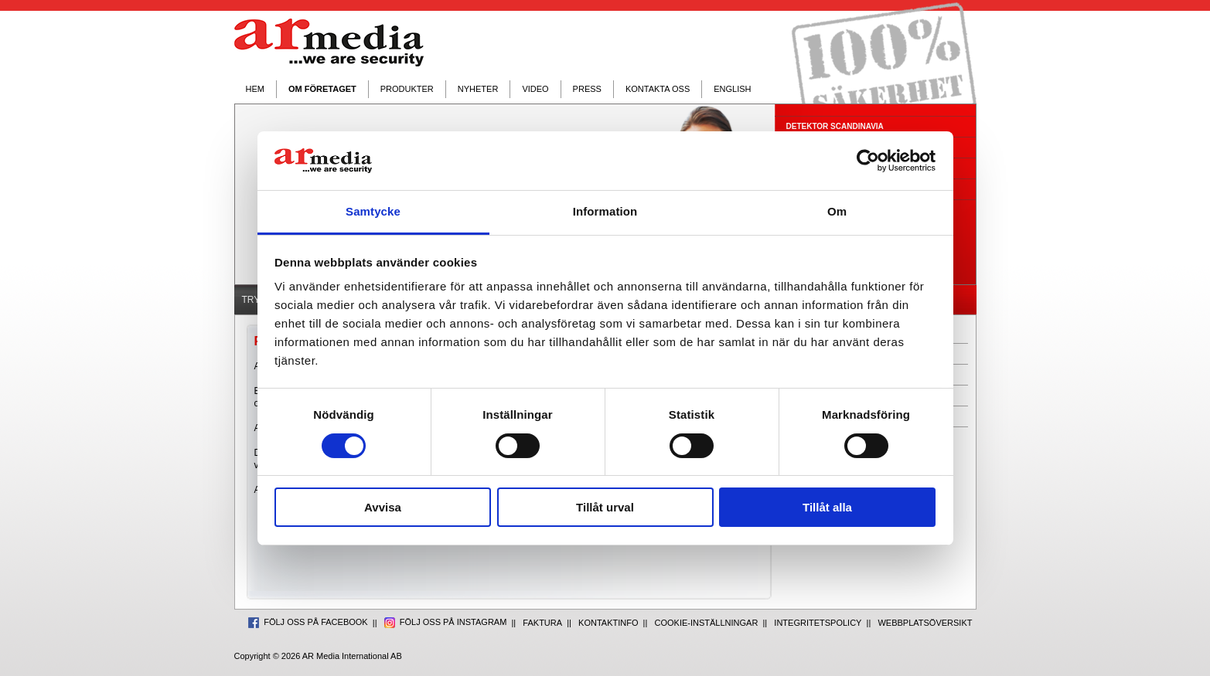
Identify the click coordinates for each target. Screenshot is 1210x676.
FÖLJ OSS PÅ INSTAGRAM (445, 622)
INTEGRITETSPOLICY (817, 622)
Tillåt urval (605, 507)
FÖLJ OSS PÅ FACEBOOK (308, 622)
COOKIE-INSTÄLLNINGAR (706, 622)
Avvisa (382, 507)
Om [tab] (837, 211)
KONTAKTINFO (608, 622)
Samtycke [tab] (373, 211)
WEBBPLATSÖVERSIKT (925, 622)
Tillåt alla (827, 507)
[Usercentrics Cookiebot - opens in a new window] (868, 160)
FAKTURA (542, 622)
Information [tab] (605, 211)
